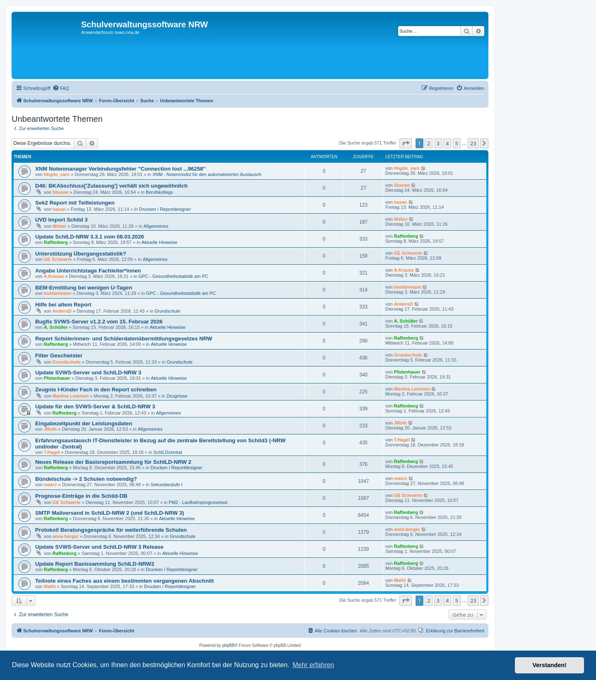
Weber (59, 226)
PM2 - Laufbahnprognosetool (198, 502)
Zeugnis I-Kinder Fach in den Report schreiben (95, 389)
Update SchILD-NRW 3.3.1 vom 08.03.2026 (89, 237)
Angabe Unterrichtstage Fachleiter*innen (88, 271)
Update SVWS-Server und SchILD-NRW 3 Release (99, 547)
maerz (50, 484)
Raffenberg (56, 242)
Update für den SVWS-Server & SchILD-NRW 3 (95, 406)
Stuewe (61, 192)
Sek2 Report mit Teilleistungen (75, 203)
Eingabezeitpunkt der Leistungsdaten (83, 423)
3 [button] (438, 143)
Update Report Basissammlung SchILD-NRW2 (94, 564)
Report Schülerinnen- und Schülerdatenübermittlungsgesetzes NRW (123, 338)
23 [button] (473, 143)
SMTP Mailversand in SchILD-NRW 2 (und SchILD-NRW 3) (109, 513)
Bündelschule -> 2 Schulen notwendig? (86, 479)
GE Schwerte (58, 259)
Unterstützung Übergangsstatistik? (80, 254)
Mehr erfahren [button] (313, 664)
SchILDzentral (168, 452)
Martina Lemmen (71, 395)
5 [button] (456, 143)
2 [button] (428, 143)
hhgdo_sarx (57, 174)
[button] (405, 143)
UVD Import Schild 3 (61, 220)
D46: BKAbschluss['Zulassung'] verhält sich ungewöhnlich (111, 186)
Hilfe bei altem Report (63, 304)
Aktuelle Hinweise (160, 242)
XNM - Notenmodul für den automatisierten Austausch (206, 174)
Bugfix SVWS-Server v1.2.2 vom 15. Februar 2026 (99, 321)
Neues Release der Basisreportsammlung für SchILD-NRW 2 (113, 462)
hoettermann (58, 293)
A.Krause (54, 276)
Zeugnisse (176, 395)
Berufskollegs (159, 192)
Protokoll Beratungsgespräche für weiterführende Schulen (111, 530)
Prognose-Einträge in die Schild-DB (81, 496)
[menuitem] (61, 88)
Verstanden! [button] (550, 665)
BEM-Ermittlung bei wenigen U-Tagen (83, 288)
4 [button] (447, 143)
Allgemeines (156, 226)
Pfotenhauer (57, 378)
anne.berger (66, 536)
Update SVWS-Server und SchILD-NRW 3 (88, 372)
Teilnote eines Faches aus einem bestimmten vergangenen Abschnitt (124, 581)
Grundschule (167, 311)
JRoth (50, 429)
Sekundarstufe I (167, 484)
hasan (59, 209)
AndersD (62, 311)
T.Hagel (52, 452)
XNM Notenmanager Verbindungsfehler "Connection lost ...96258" (120, 169)
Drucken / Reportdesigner (165, 209)
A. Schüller (55, 327)
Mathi (50, 586)
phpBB (228, 645)
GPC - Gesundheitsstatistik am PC (174, 276)
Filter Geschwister (58, 355)
